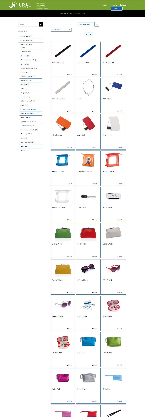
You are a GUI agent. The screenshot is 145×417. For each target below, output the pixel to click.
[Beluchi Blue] (88, 305)
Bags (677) (24, 47)
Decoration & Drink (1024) (28, 60)
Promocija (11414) (26, 44)
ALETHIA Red (108, 62)
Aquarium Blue (58, 171)
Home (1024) (25, 84)
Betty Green (107, 353)
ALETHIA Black (58, 62)
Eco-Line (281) (25, 64)
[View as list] (90, 34)
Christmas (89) (25, 56)
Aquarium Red (108, 171)
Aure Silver (81, 207)
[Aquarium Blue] (63, 160)
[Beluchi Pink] (113, 305)
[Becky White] (113, 232)
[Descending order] (97, 25)
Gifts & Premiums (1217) (28, 76)
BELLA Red (107, 280)
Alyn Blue (106, 99)
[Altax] (88, 87)
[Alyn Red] (88, 123)
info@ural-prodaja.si (42, 8)
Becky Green (57, 244)
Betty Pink (56, 389)
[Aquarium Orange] (88, 160)
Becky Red (81, 244)
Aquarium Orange (84, 171)
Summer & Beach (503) (27, 125)
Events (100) (24, 72)
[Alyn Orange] (63, 123)
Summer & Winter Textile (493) (29, 130)
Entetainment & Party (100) (29, 68)
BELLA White (57, 316)
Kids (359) (24, 88)
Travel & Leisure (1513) (27, 142)
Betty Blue (81, 353)
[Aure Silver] (88, 196)
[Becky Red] (88, 232)
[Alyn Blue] (113, 87)
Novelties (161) (25, 97)
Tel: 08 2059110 (40, 6)
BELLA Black (82, 280)
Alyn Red (81, 135)
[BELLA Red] (113, 268)
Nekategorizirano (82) (26, 40)
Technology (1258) (26, 134)
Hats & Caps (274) (26, 80)
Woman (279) (25, 146)
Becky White (108, 244)
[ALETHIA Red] (113, 51)
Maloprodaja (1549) (26, 36)
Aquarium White (58, 207)
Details (68, 74)
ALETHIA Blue (83, 62)
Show (56, 29)
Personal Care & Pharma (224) (29, 109)
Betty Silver (81, 389)
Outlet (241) (24, 105)
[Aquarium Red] (113, 160)
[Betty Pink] (63, 377)
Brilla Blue (107, 389)
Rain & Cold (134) (26, 117)
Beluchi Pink (108, 316)
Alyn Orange (57, 135)
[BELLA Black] (88, 268)
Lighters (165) (26, 93)
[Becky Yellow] (63, 268)
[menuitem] (105, 5)
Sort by (85, 24)
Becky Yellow (57, 280)
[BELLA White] (63, 305)
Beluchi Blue (82, 316)
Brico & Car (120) (26, 51)
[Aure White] (113, 196)
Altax (79, 99)
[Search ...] (28, 24)
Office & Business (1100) (28, 101)
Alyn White (107, 135)
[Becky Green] (63, 232)
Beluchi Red (57, 353)
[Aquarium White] (63, 196)
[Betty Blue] (88, 341)
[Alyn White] (113, 123)
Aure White (107, 207)
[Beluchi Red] (63, 341)
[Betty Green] (113, 341)
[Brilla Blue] (113, 377)
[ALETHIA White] (63, 87)
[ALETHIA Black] (63, 51)
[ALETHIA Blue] (88, 51)
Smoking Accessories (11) (28, 121)
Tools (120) (24, 138)
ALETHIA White (58, 99)
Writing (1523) (25, 150)
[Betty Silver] (88, 377)
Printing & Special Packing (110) (30, 113)
